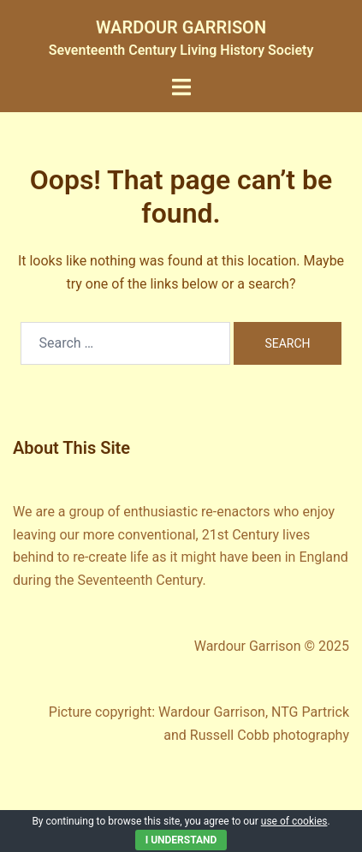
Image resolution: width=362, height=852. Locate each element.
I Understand (181, 840)
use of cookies (294, 821)
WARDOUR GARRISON (181, 27)
